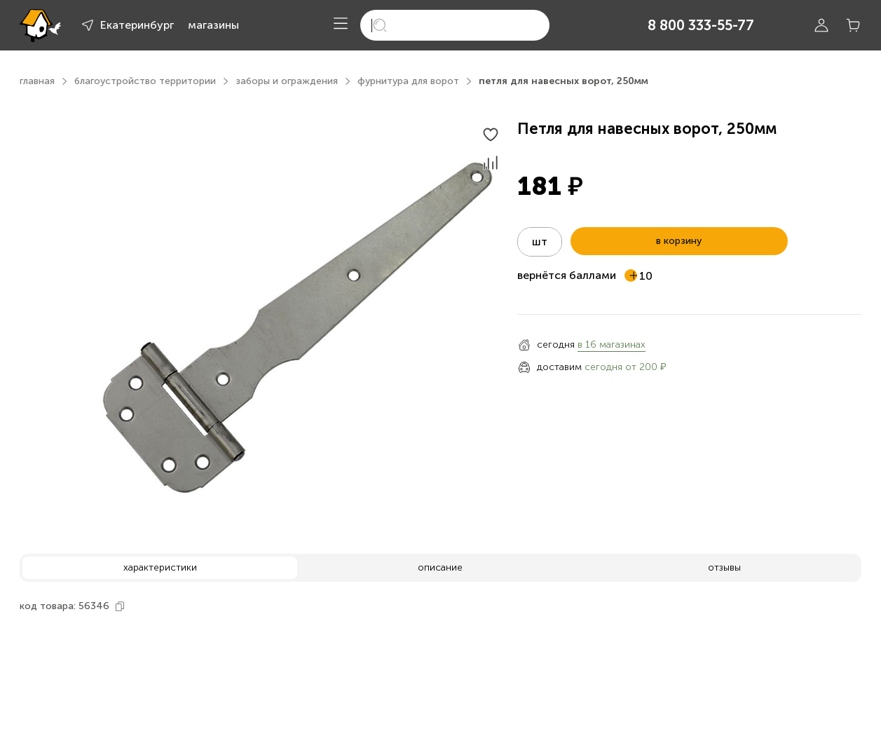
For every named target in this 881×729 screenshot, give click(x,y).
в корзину (679, 241)
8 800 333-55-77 (701, 25)
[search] (454, 25)
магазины (213, 25)
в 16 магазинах (612, 344)
